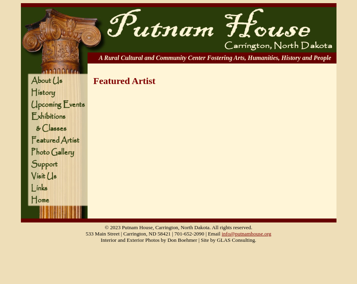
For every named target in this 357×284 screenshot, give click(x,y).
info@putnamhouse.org (246, 234)
